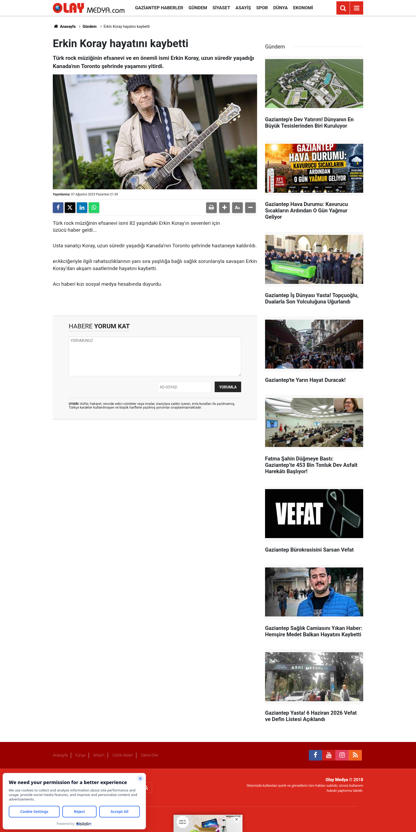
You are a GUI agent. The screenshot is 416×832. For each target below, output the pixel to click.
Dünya (280, 7)
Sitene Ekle (149, 755)
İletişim (99, 755)
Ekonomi (303, 7)
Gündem (197, 7)
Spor (262, 7)
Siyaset (221, 7)
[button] (224, 207)
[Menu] (356, 8)
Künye (80, 755)
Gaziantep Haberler (159, 7)
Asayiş (243, 7)
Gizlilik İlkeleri (122, 755)
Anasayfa (64, 26)
